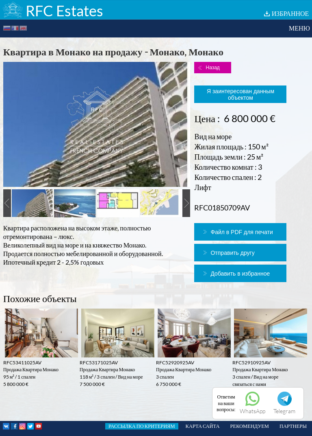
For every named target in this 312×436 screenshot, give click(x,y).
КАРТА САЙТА (203, 426)
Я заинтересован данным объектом (240, 94)
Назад (212, 67)
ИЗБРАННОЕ (290, 13)
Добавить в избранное (240, 273)
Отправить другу (232, 253)
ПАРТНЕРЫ (293, 426)
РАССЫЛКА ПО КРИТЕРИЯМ (141, 426)
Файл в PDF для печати (241, 232)
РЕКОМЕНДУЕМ (249, 426)
